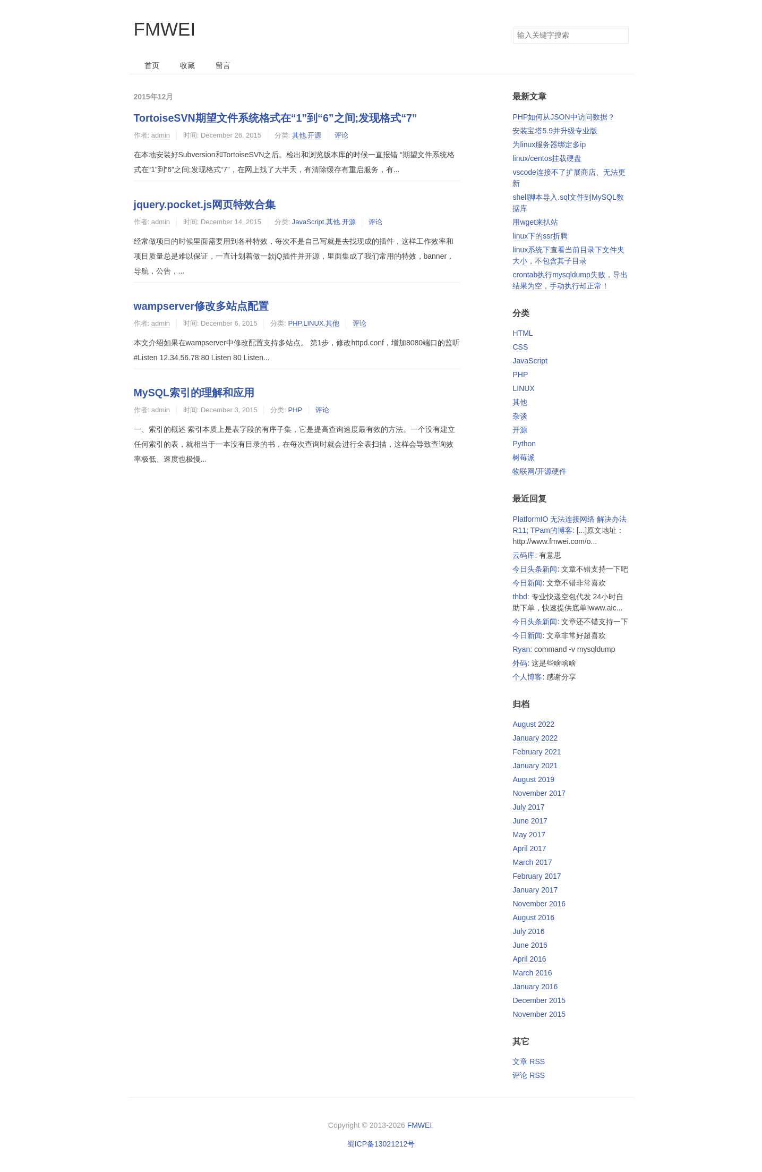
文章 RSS (528, 1061)
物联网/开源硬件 (539, 471)
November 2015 (539, 1014)
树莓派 (523, 457)
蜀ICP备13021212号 (381, 1144)
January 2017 (535, 890)
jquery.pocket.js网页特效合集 (205, 204)
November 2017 (539, 793)
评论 (341, 135)
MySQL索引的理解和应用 (194, 392)
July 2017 (528, 807)
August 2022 (533, 724)
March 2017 (532, 862)
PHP (295, 323)
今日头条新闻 (534, 569)
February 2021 (536, 752)
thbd (519, 596)
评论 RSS (528, 1075)
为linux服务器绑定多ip (549, 144)
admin (160, 135)
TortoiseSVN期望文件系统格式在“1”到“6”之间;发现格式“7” (275, 118)
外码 (519, 663)
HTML (522, 333)
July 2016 (528, 931)
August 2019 (533, 779)
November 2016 (539, 903)
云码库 (523, 555)
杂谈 (519, 416)
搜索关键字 (512, 26)
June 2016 (529, 945)
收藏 (187, 65)
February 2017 (536, 876)
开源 (314, 135)
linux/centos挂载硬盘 (546, 158)
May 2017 (528, 834)
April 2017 (529, 848)
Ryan (521, 649)
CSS (520, 347)
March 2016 (532, 973)
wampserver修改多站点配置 (201, 306)
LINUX (313, 323)
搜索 (620, 35)
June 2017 (529, 821)
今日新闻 (527, 583)
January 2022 (535, 738)
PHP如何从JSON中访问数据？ (563, 117)
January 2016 (535, 986)
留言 (223, 65)
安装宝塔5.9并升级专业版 (554, 130)
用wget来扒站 (535, 222)
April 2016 (529, 959)
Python (524, 443)
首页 (151, 65)
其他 (299, 135)
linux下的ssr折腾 (539, 236)
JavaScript (308, 222)
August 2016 (533, 917)
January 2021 (535, 765)
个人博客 (527, 677)
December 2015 (539, 1000)
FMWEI (165, 29)
